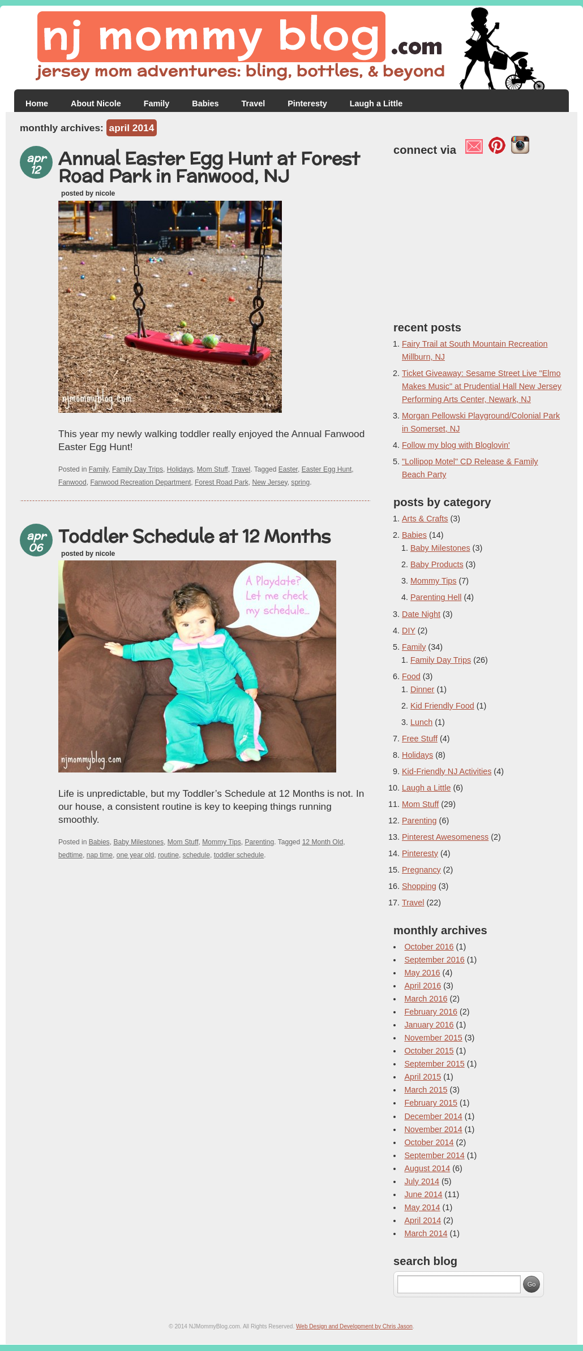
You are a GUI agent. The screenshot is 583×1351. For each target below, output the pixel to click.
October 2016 (428, 946)
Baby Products (437, 564)
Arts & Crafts (425, 518)
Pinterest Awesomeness (445, 836)
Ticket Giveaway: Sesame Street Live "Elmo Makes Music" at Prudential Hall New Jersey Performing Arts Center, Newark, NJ (481, 386)
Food (411, 676)
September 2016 (434, 959)
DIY (408, 630)
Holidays (180, 469)
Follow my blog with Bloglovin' (456, 445)
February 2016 (430, 1011)
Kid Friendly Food (442, 705)
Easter (288, 469)
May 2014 (422, 1207)
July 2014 (421, 1181)
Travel (253, 103)
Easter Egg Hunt (327, 469)
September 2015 (434, 1063)
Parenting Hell (435, 597)
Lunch (421, 722)
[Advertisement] (195, 891)
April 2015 (422, 1076)
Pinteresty (307, 103)
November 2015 (433, 1037)
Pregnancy (421, 869)
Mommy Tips (221, 842)
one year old (135, 855)
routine (168, 855)
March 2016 (425, 998)
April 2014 (422, 1220)
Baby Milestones (138, 842)
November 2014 (433, 1129)
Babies (205, 103)
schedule (196, 855)
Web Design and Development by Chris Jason (354, 1326)
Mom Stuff (212, 469)
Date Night (421, 614)
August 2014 (427, 1168)
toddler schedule (239, 855)
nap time (100, 855)
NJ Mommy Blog (291, 48)
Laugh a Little (376, 103)
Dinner (422, 689)
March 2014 (425, 1233)
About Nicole (96, 103)
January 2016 (428, 1024)
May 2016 (422, 972)
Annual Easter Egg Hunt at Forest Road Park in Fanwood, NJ (209, 166)
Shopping (419, 886)
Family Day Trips (137, 469)
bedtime (70, 855)
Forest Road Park (221, 482)
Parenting (259, 842)
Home (36, 103)
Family (157, 103)
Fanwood (72, 482)
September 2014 (434, 1155)
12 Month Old (323, 842)
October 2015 (428, 1050)
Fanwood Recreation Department (140, 482)
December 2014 (433, 1116)
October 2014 (428, 1142)
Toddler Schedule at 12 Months (194, 536)
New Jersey (269, 482)
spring (300, 482)
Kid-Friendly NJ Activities (446, 771)
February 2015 (430, 1102)
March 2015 (425, 1089)
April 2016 (422, 985)
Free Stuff (420, 738)
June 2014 (423, 1194)
